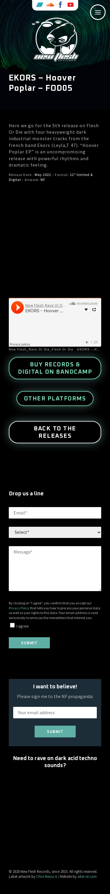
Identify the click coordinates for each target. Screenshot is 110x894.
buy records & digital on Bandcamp (55, 368)
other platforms (55, 399)
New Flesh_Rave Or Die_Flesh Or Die (41, 349)
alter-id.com (87, 876)
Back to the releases (55, 432)
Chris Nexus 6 (46, 876)
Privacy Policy (19, 608)
